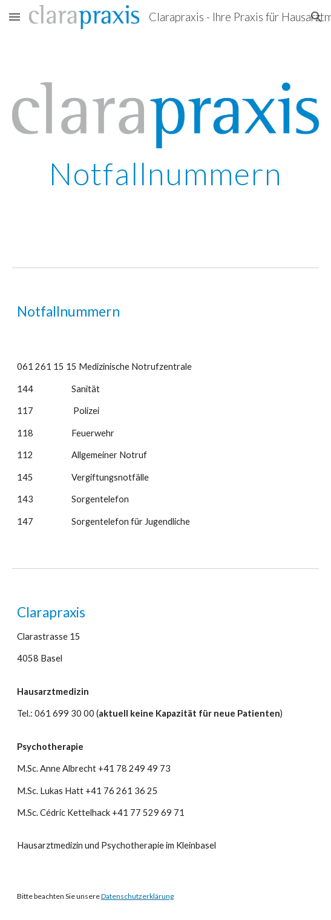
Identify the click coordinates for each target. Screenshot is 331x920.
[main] (165, 173)
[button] (14, 16)
